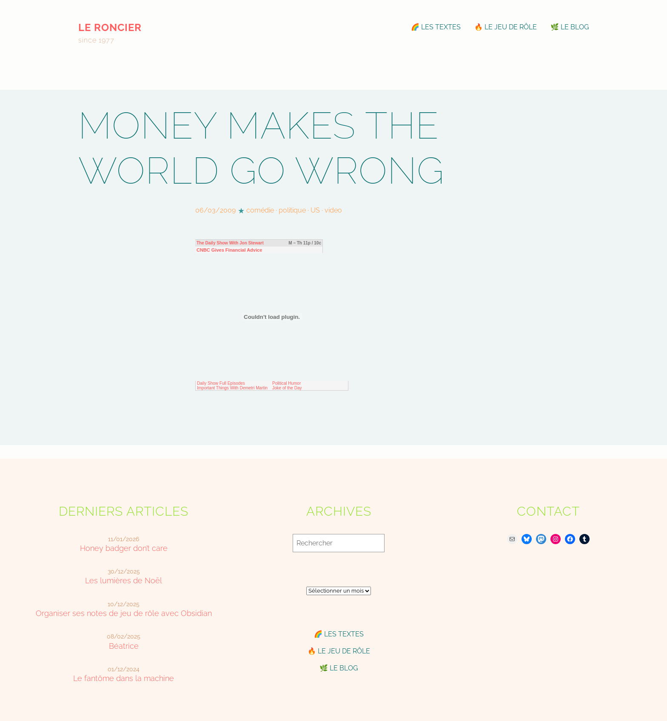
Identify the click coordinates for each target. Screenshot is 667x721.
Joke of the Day (287, 388)
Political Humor (286, 383)
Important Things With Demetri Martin (232, 388)
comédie (260, 210)
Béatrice (124, 646)
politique (292, 210)
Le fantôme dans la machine (123, 678)
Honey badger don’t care (124, 548)
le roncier (110, 27)
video (333, 210)
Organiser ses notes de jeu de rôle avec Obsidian (124, 613)
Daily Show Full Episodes (221, 383)
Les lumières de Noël (123, 580)
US (315, 210)
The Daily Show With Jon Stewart (230, 243)
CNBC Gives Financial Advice (229, 250)
